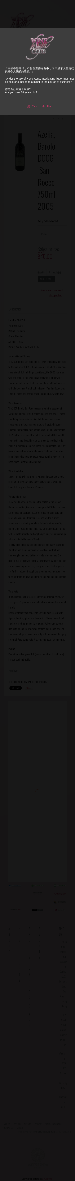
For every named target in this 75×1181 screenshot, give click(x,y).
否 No (47, 106)
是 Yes (32, 106)
